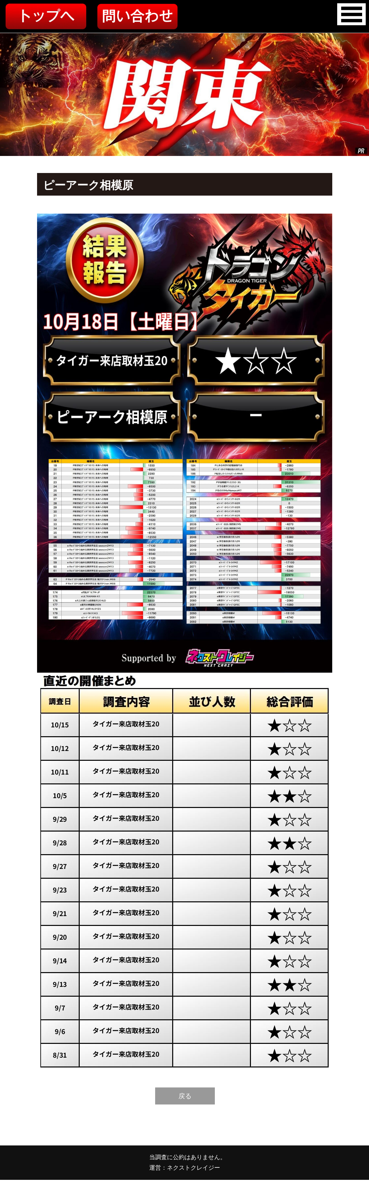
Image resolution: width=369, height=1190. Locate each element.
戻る (185, 1096)
